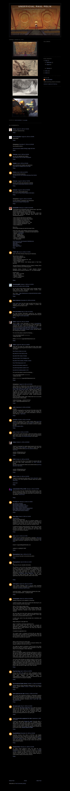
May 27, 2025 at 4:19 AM (26, 706)
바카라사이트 (21, 494)
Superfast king (16, 671)
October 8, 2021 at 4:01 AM (24, 419)
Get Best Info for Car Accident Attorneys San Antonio (25, 175)
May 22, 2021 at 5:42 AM (27, 311)
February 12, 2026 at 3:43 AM (27, 746)
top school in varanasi (18, 503)
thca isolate (30, 422)
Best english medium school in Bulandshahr (23, 508)
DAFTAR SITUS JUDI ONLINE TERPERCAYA (23, 241)
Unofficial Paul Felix (35, 6)
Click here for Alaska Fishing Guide (21, 201)
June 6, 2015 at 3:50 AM (22, 163)
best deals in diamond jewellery (20, 507)
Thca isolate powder (26, 436)
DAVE (14, 459)
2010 (46, 72)
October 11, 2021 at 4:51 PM (22, 459)
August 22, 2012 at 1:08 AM (28, 136)
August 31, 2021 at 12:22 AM (25, 384)
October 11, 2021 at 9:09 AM (22, 442)
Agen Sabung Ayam (17, 242)
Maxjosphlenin (16, 554)
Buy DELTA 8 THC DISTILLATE (20, 353)
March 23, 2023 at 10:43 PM (26, 598)
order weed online (17, 303)
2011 (46, 70)
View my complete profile (50, 84)
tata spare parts (16, 706)
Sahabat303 (15, 207)
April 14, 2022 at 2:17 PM (21, 536)
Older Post (38, 780)
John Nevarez (48, 79)
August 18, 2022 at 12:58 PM (25, 583)
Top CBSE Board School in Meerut (20, 510)
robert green (16, 583)
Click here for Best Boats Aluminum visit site (23, 184)
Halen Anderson (17, 300)
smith (14, 407)
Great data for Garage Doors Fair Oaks (22, 166)
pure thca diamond (29, 448)
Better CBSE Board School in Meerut (21, 509)
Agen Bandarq (16, 244)
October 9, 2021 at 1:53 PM (22, 432)
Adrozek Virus (16, 518)
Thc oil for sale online (24, 315)
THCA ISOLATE (23, 447)
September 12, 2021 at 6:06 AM (23, 407)
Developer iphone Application (26, 573)
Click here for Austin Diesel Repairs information (23, 192)
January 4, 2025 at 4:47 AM (31, 693)
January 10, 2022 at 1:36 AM (26, 501)
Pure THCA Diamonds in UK (34, 328)
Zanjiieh (15, 163)
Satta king (20, 673)
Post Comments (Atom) (20, 783)
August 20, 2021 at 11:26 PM (23, 344)
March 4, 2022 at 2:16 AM (25, 516)
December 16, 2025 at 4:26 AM (28, 733)
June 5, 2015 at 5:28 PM (23, 154)
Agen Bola (15, 243)
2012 (46, 60)
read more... (23, 413)
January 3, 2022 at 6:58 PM (33, 488)
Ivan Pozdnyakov (17, 136)
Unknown (15, 154)
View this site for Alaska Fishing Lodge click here (24, 148)
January (48, 68)
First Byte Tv (16, 501)
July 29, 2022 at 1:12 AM (25, 562)
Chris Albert (16, 516)
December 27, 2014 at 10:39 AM (26, 144)
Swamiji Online (16, 746)
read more (15, 449)
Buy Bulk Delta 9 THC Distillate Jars (21, 358)
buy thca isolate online (18, 426)
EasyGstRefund (16, 733)
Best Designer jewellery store (19, 504)
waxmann (15, 419)
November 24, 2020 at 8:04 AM (28, 300)
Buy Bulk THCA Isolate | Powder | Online (24, 329)
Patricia (15, 172)
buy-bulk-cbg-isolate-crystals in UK (29, 327)
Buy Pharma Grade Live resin (19, 351)
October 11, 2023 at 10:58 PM (34, 683)
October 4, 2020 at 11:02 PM (27, 284)
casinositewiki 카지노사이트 (19, 488)
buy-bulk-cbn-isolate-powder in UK (20, 370)
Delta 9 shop (28, 585)
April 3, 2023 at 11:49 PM (26, 671)
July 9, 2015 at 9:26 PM (22, 172)
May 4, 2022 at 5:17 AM (25, 554)
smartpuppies (16, 598)
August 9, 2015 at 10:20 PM (25, 198)
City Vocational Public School (20, 683)
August (48, 64)
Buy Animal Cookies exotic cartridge (21, 286)
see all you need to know (23, 588)
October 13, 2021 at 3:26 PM (22, 476)
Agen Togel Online (17, 246)
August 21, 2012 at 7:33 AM (22, 129)
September (49, 62)
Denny (14, 129)
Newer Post (11, 780)
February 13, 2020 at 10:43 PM (26, 207)
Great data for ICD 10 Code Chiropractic (22, 157)
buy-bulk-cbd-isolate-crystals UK (20, 328)
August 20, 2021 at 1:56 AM (22, 321)
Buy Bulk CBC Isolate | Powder (20, 355)
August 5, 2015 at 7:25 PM (24, 181)
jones (14, 432)
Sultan (14, 321)
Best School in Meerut (28, 686)
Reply (14, 132)
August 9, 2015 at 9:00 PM (24, 190)
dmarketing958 (16, 284)
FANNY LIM (15, 252)
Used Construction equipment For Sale (22, 718)
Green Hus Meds (17, 311)
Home (25, 780)
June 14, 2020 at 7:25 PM (24, 252)
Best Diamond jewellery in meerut (20, 505)
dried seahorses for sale (19, 693)
